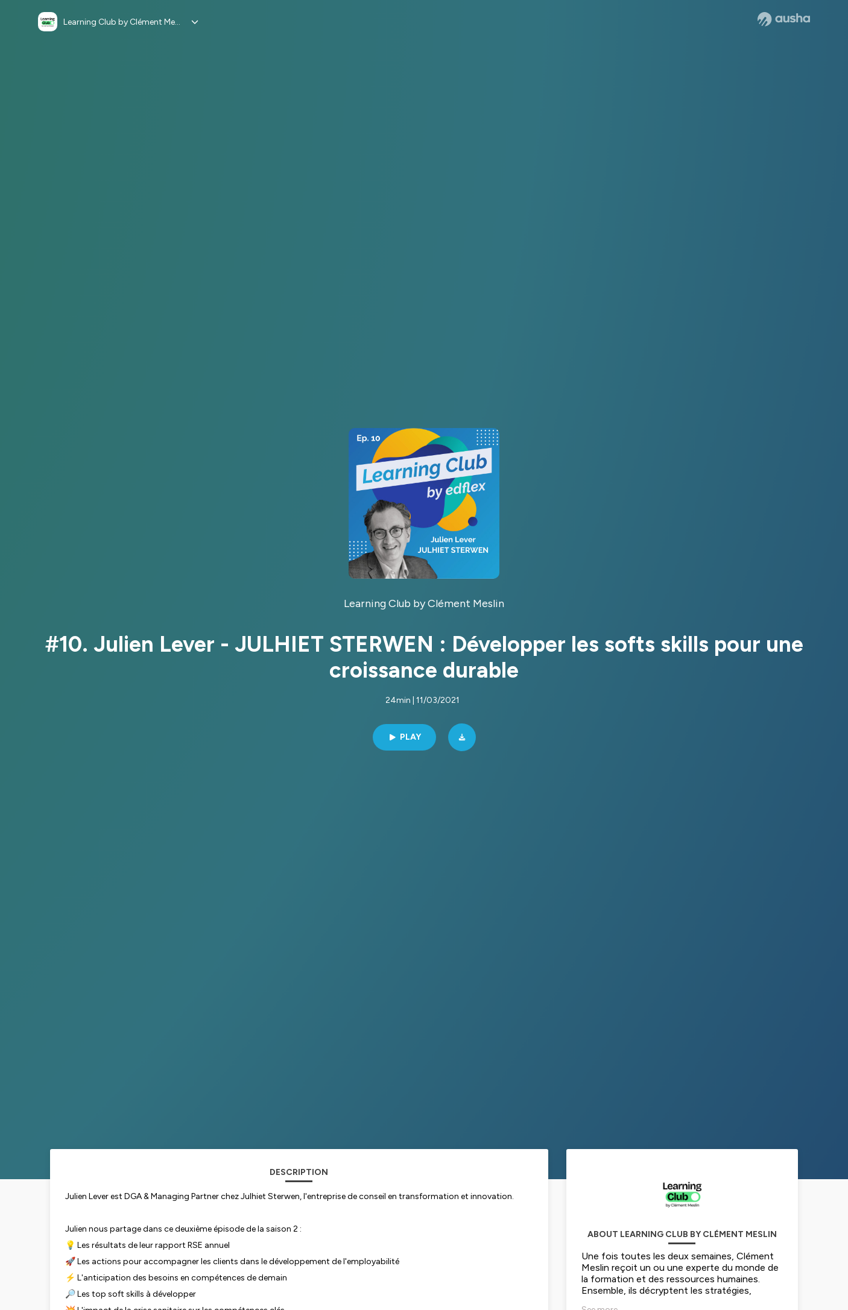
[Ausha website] (784, 19)
